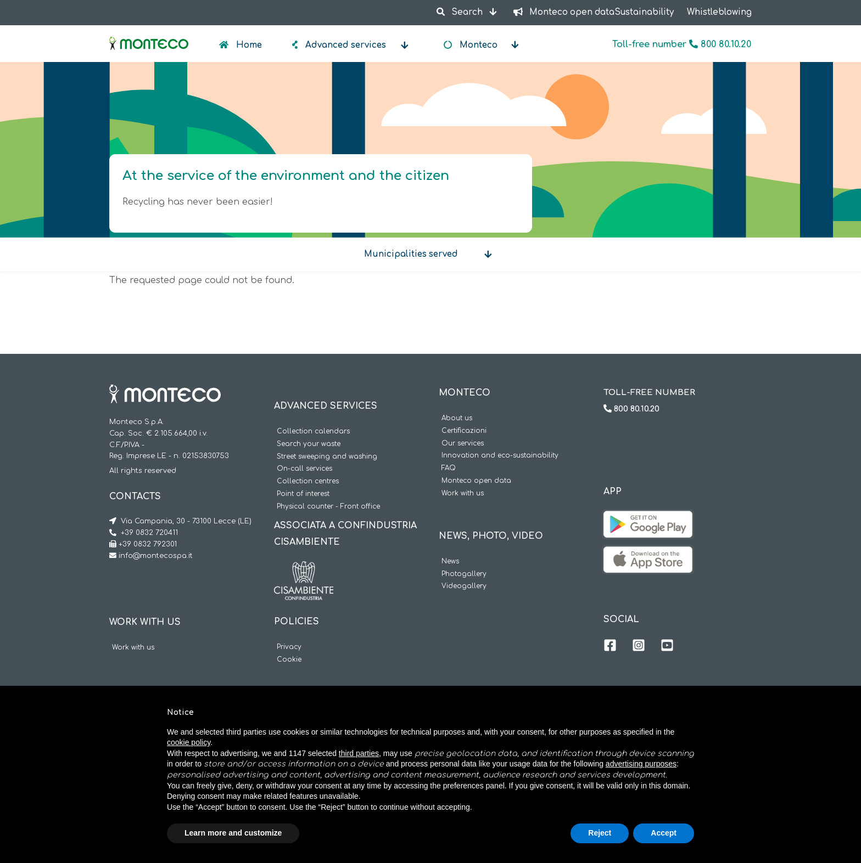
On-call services (304, 468)
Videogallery (464, 586)
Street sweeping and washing (327, 456)
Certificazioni (464, 431)
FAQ (448, 468)
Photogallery (464, 574)
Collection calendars (313, 431)
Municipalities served (411, 254)
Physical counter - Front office (328, 506)
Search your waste (308, 444)
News (450, 561)
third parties (359, 753)
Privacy (289, 647)
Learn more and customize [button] (233, 832)
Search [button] (460, 12)
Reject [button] (599, 832)
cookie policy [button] (188, 742)
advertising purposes (641, 763)
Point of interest (303, 494)
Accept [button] (664, 832)
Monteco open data (476, 480)
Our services (462, 443)
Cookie (289, 659)
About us (456, 418)
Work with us (133, 647)
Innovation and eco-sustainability (499, 455)
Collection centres (308, 481)
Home (248, 45)
